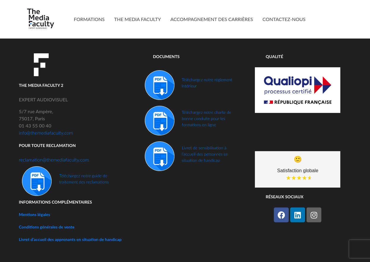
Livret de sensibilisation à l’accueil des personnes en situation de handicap (205, 154)
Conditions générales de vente (46, 226)
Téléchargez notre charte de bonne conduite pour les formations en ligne (206, 118)
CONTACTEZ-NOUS (284, 19)
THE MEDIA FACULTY (137, 19)
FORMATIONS (89, 19)
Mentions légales (34, 214)
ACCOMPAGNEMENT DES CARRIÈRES (211, 19)
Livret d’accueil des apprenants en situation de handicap (70, 239)
